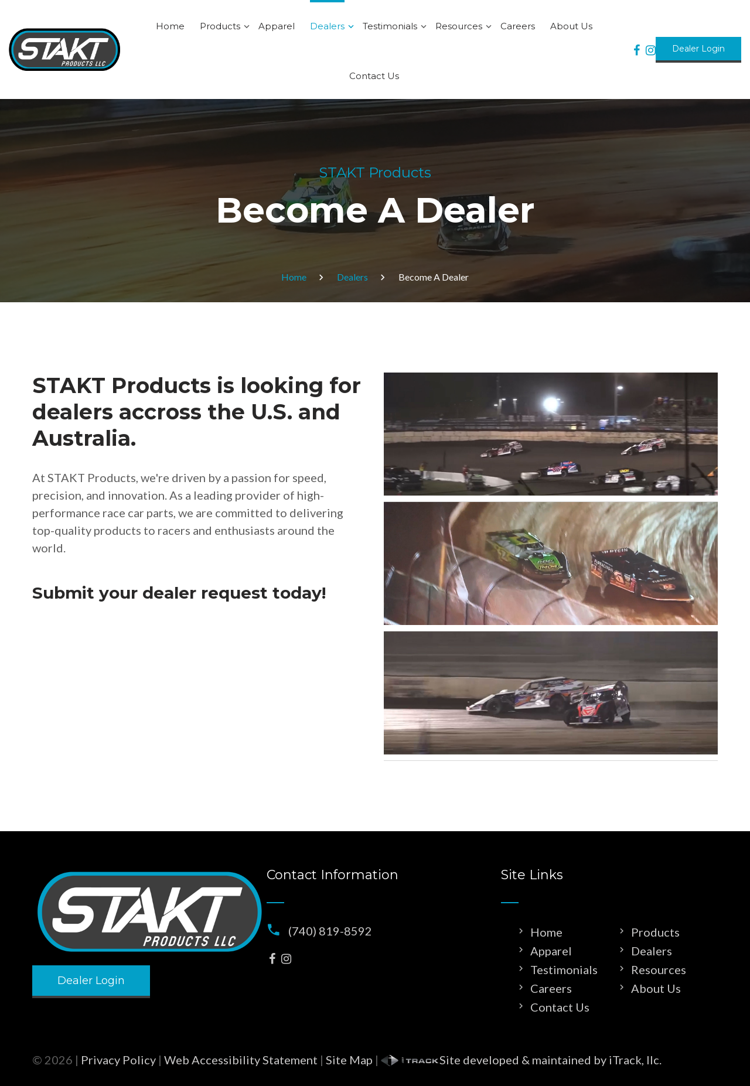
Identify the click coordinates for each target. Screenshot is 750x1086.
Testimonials (390, 26)
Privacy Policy (118, 1060)
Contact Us (374, 75)
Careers (517, 26)
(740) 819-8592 (330, 931)
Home (170, 26)
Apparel (276, 26)
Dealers (327, 26)
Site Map (349, 1060)
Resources (458, 26)
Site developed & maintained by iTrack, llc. (521, 1060)
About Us (571, 26)
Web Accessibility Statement (241, 1060)
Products (220, 26)
